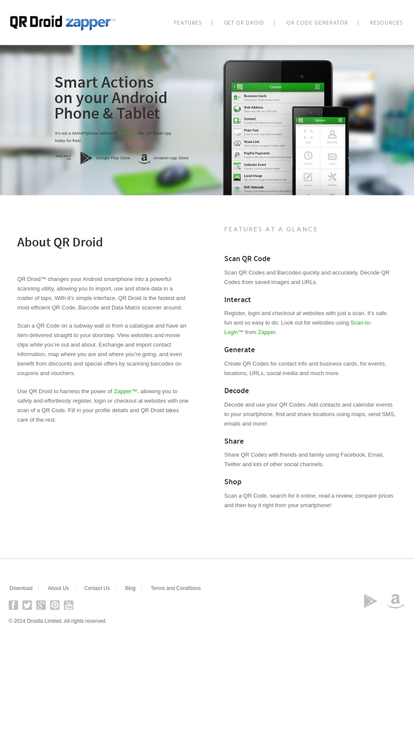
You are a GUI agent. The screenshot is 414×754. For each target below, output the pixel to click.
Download (128, 133)
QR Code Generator (317, 23)
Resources (386, 23)
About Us (58, 588)
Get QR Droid (244, 23)
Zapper (266, 332)
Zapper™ (125, 391)
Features (188, 23)
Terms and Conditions (176, 588)
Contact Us (97, 588)
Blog (130, 588)
